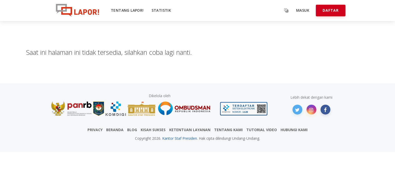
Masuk (302, 10)
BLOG (132, 129)
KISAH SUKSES (153, 129)
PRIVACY (95, 129)
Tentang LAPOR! (127, 10)
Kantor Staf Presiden (179, 138)
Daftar (331, 10)
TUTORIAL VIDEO (261, 129)
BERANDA (115, 129)
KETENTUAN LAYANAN (189, 129)
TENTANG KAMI (228, 129)
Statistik (161, 10)
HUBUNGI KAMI (294, 129)
